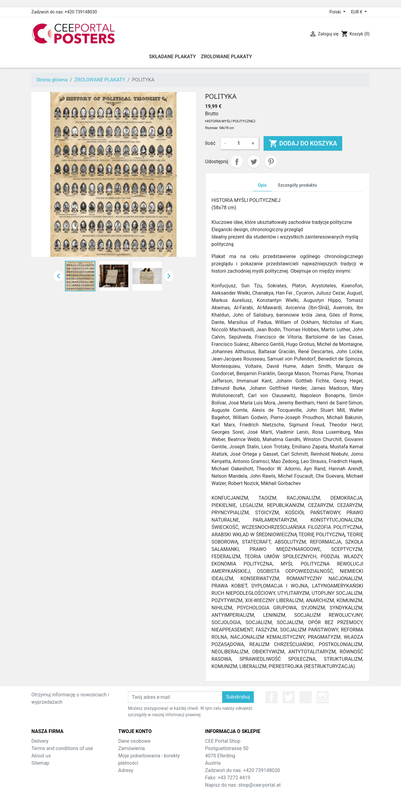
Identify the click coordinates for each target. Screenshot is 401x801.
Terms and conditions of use (62, 748)
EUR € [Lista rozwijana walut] (357, 11)
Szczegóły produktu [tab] (297, 185)
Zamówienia (131, 748)
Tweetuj (254, 162)
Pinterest (271, 162)
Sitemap (40, 763)
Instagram (323, 697)
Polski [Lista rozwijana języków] (335, 11)
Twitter (288, 697)
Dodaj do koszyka (303, 143)
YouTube (306, 697)
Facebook (271, 697)
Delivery (39, 741)
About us (41, 756)
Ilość (210, 143)
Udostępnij (237, 162)
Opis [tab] (262, 185)
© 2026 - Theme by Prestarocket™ (200, 792)
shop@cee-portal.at (259, 785)
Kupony (126, 778)
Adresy (125, 770)
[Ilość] (238, 143)
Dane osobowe (134, 741)
